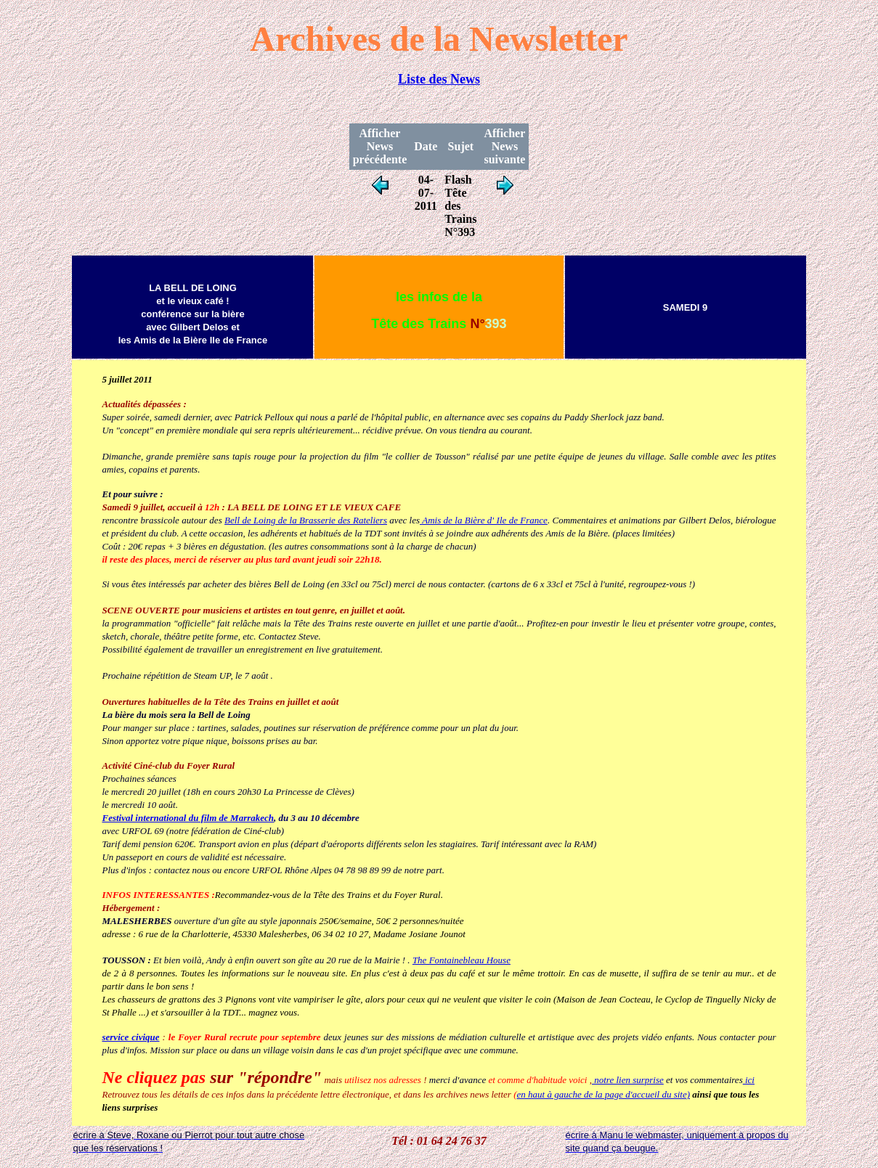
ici (749, 1079)
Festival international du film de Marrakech (188, 817)
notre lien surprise (628, 1079)
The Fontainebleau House (461, 960)
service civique (130, 1037)
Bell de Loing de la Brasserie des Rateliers (305, 520)
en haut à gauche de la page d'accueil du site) (604, 1094)
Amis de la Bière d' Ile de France (484, 520)
